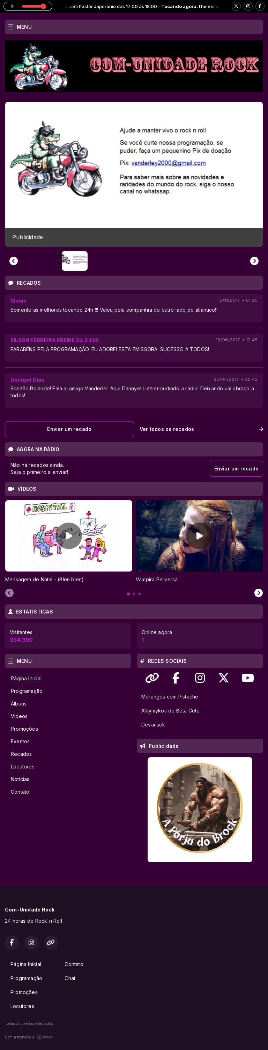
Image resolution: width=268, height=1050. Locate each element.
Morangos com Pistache (169, 697)
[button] (75, 261)
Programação (27, 691)
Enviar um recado (69, 429)
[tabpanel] (68, 541)
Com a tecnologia (29, 1037)
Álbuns (19, 704)
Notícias (20, 779)
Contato (20, 792)
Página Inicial (26, 678)
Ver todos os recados (201, 429)
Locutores (23, 766)
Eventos (20, 741)
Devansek (153, 725)
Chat (70, 978)
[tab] (128, 594)
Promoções (24, 729)
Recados (21, 754)
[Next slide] (254, 261)
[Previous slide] (13, 261)
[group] (134, 174)
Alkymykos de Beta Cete (170, 711)
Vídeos (19, 716)
